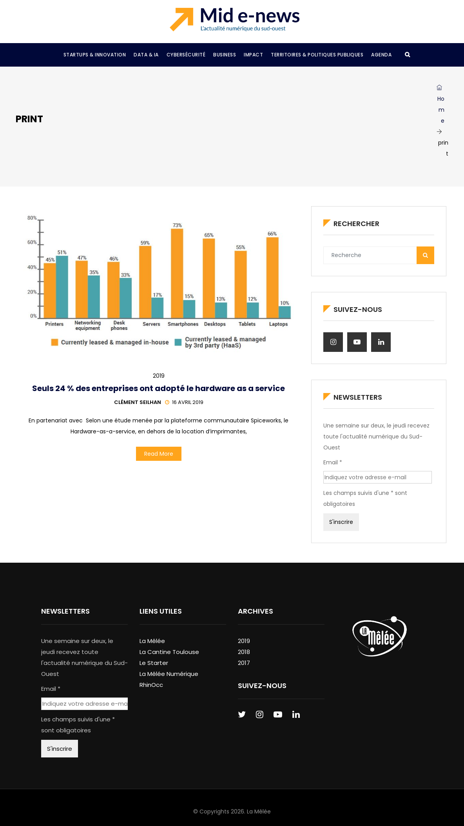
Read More (158, 454)
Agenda (381, 54)
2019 (159, 376)
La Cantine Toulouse (169, 652)
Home (440, 105)
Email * (332, 462)
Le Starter (154, 663)
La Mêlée (152, 641)
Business (224, 54)
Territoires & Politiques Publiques (317, 54)
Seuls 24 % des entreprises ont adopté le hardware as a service (158, 388)
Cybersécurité (186, 54)
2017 (244, 663)
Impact (253, 54)
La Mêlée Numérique (169, 674)
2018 (244, 652)
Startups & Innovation (94, 54)
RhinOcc (151, 685)
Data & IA (146, 54)
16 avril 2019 (184, 402)
